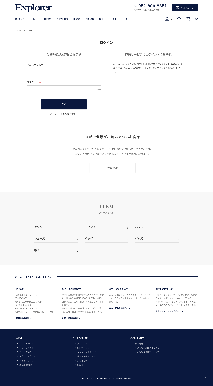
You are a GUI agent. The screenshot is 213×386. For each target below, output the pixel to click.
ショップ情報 (25, 352)
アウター (39, 227)
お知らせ (81, 365)
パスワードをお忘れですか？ (64, 114)
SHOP (102, 19)
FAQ (127, 19)
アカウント (82, 344)
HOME (19, 31)
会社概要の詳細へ (23, 318)
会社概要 (139, 344)
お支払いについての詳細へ (167, 311)
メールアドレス (37, 65)
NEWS (48, 19)
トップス (90, 227)
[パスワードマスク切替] (99, 89)
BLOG (76, 19)
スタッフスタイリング (29, 356)
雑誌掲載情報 (25, 365)
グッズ (139, 238)
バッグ (89, 238)
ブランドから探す (27, 344)
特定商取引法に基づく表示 (147, 348)
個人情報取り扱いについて (147, 352)
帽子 (37, 250)
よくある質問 (83, 361)
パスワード (34, 82)
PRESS (89, 19)
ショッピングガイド (86, 352)
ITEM (33, 19)
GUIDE (115, 19)
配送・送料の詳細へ (71, 318)
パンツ (139, 227)
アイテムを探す (26, 348)
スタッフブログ (26, 361)
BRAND (19, 19)
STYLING (62, 19)
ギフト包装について (86, 356)
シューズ (39, 238)
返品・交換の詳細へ (118, 308)
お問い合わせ (83, 348)
